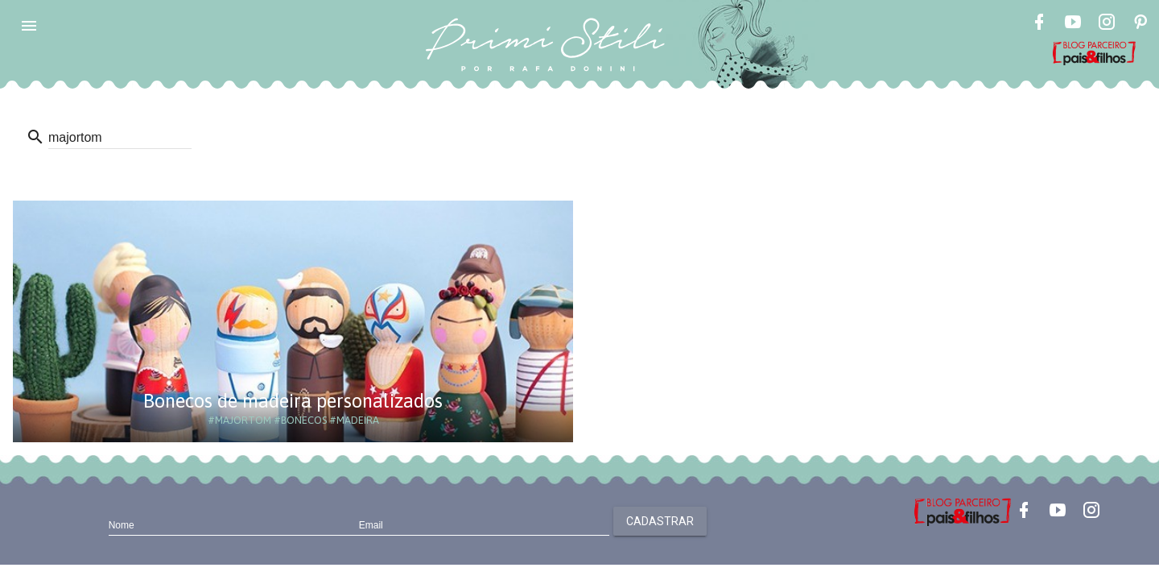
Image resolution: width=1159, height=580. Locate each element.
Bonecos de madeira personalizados (293, 401)
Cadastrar (660, 521)
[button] (29, 25)
